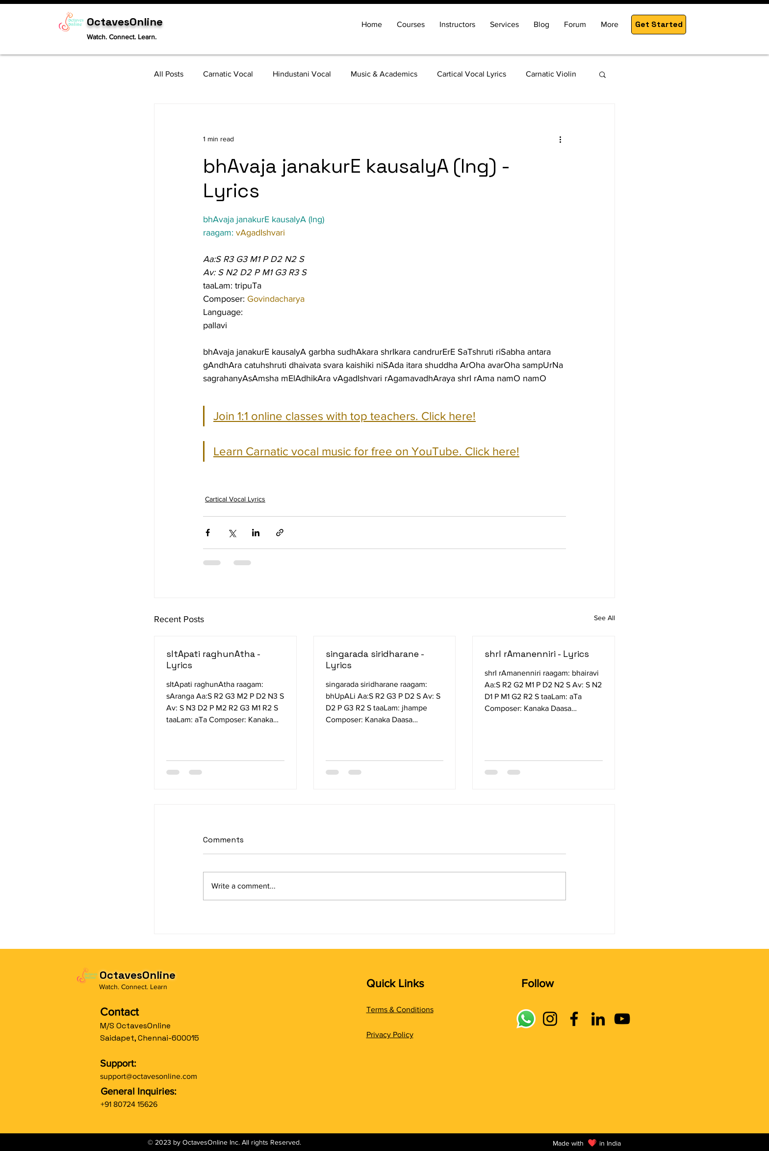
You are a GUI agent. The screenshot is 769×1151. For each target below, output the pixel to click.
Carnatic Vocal (228, 74)
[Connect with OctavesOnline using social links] (526, 1018)
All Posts (168, 74)
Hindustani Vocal (302, 74)
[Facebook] (574, 1018)
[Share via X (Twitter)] (231, 532)
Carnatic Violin (551, 74)
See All (604, 618)
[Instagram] (550, 1018)
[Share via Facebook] (207, 532)
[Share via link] (279, 532)
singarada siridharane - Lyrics (375, 659)
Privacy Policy (389, 1034)
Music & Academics (384, 74)
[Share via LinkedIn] (255, 532)
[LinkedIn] (598, 1018)
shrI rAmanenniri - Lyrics (537, 653)
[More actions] (560, 139)
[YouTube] (622, 1018)
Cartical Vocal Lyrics (471, 74)
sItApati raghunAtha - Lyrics (213, 659)
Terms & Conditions (400, 1009)
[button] (658, 24)
